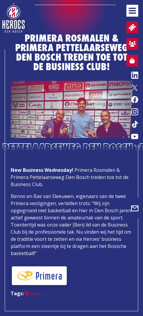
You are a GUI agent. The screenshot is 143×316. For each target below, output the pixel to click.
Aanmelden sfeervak (131, 45)
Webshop (130, 61)
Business (33, 293)
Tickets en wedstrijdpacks (131, 27)
